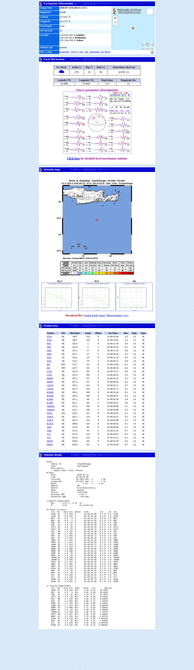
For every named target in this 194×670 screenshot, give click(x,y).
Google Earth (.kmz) (94, 315)
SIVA (49, 336)
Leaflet (142, 49)
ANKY (50, 416)
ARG (49, 427)
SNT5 (49, 413)
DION (50, 441)
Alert (81, 52)
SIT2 (49, 357)
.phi (86, 52)
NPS (49, 343)
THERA (51, 406)
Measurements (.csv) (117, 315)
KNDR (50, 392)
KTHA (50, 423)
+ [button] (115, 18)
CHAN (50, 385)
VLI (49, 434)
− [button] (115, 23)
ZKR (49, 350)
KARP (50, 399)
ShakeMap (94, 52)
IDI (48, 364)
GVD (49, 371)
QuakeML (64, 52)
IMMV (50, 378)
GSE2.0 (74, 52)
